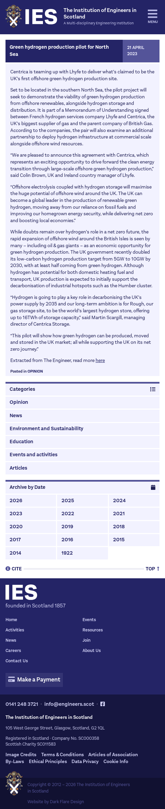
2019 (67, 526)
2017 (15, 539)
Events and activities (33, 454)
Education (21, 441)
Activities (15, 630)
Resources (92, 630)
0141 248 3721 (22, 704)
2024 (119, 500)
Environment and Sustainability (46, 428)
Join (86, 640)
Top (153, 568)
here (100, 360)
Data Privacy (85, 761)
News (16, 415)
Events (89, 620)
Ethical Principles (48, 761)
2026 (16, 500)
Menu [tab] (153, 16)
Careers (13, 650)
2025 (68, 500)
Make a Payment (34, 680)
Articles (18, 468)
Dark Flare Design (67, 802)
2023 (16, 513)
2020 (16, 526)
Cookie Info (115, 761)
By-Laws (15, 761)
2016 (67, 539)
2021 (119, 513)
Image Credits (21, 754)
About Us (91, 650)
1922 (67, 553)
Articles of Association (113, 754)
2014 (15, 553)
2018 (119, 526)
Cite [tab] (14, 568)
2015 (118, 539)
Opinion (35, 371)
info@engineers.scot (69, 704)
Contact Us (17, 661)
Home (11, 620)
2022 (68, 513)
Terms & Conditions (62, 754)
